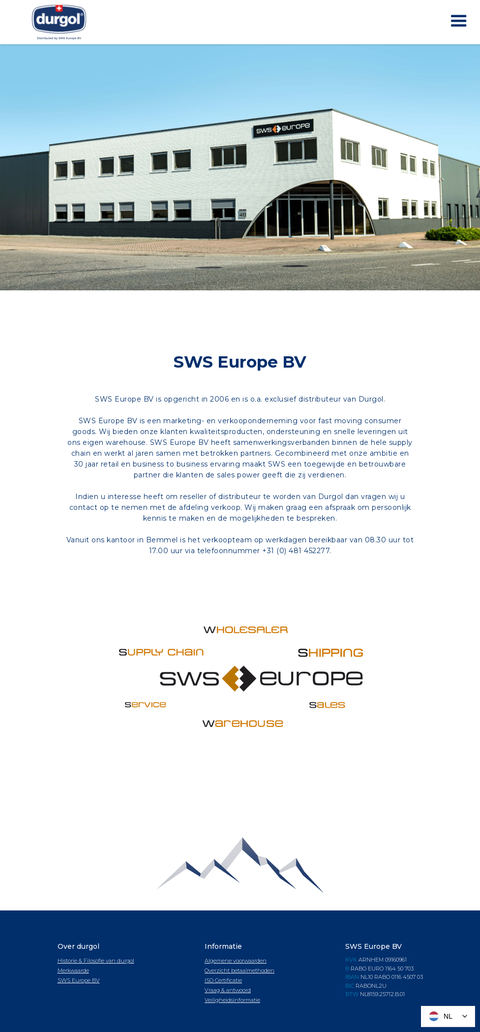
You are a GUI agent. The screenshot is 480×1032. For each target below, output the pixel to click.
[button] (459, 21)
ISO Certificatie (223, 980)
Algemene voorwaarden (236, 960)
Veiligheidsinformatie (232, 1000)
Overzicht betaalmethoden (239, 970)
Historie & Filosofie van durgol (96, 960)
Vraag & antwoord (228, 990)
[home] (59, 22)
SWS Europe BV (79, 980)
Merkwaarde (73, 970)
